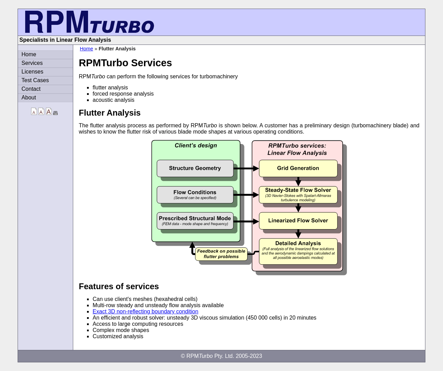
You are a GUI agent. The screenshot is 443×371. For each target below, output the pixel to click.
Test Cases (35, 80)
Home (86, 48)
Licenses (32, 72)
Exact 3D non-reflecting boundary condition (145, 311)
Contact (30, 89)
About (28, 97)
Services (31, 63)
